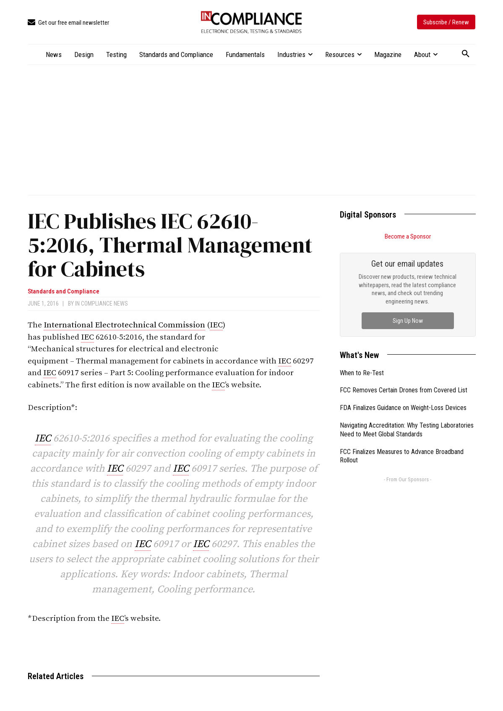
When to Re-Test (362, 373)
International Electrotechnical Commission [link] (124, 325)
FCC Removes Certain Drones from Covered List (403, 390)
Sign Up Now (408, 320)
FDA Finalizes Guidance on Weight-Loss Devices (403, 408)
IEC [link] (216, 325)
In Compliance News (101, 303)
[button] (466, 54)
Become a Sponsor (408, 236)
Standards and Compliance (63, 291)
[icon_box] (68, 22)
